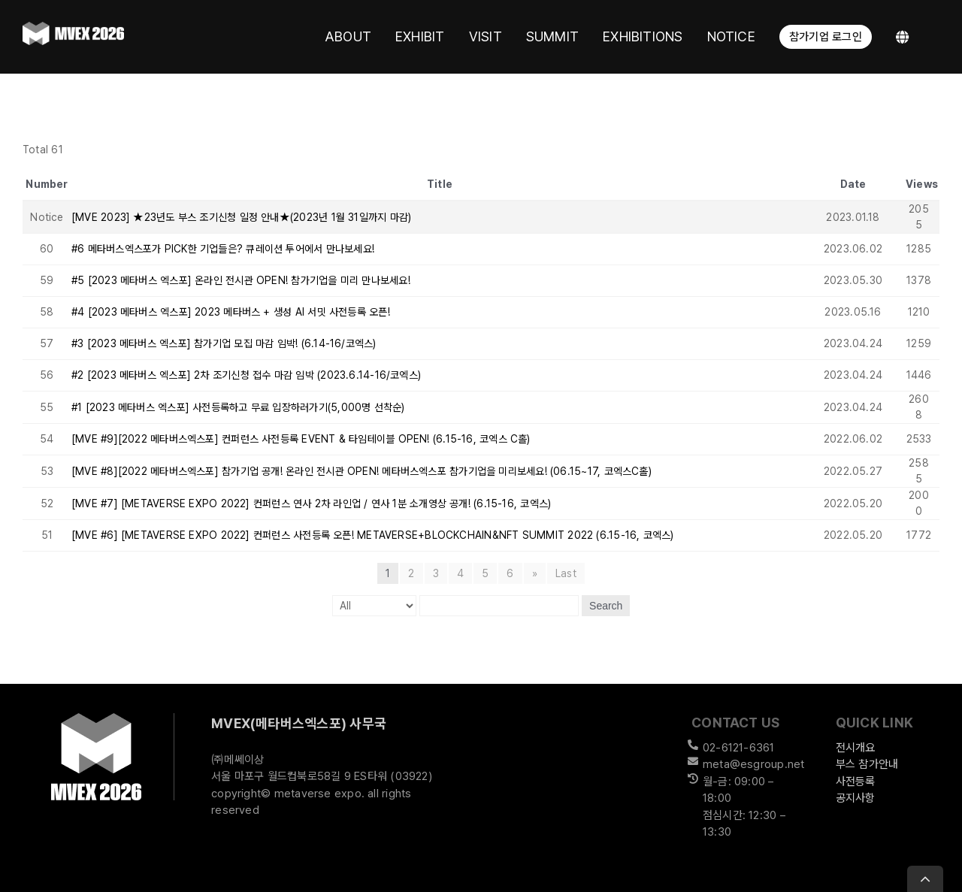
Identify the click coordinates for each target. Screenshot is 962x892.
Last (565, 573)
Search (605, 606)
